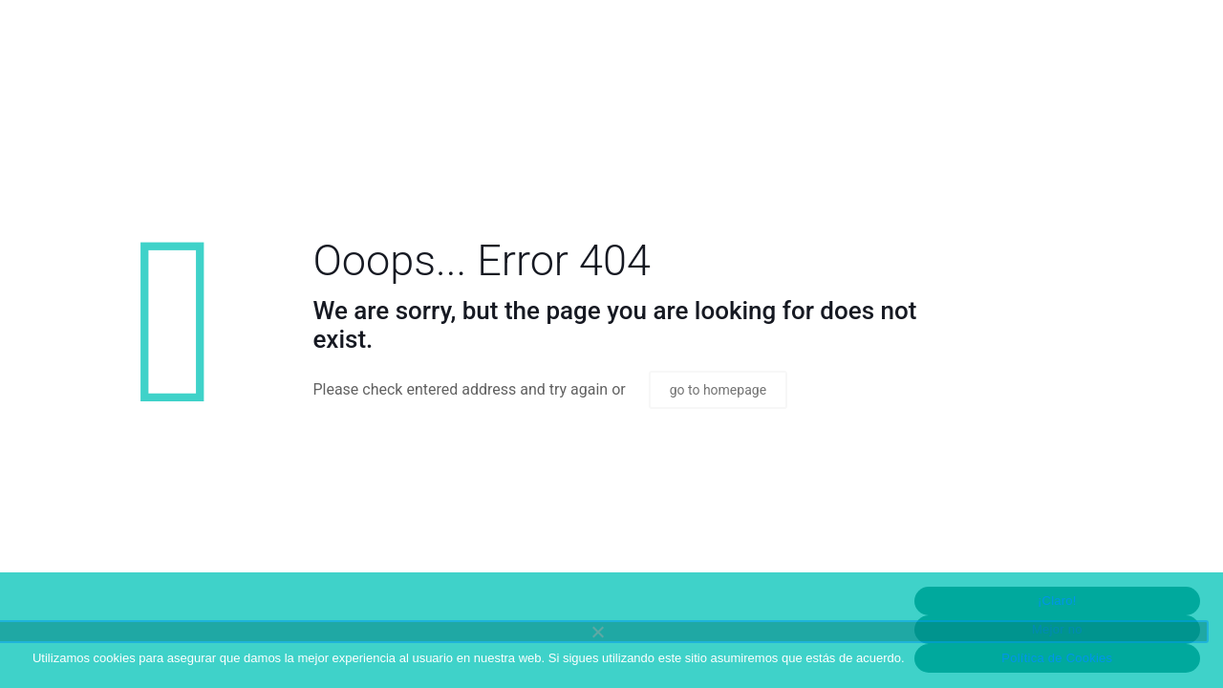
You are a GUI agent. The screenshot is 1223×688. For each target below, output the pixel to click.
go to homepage (718, 390)
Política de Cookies (1056, 658)
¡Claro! (1057, 600)
